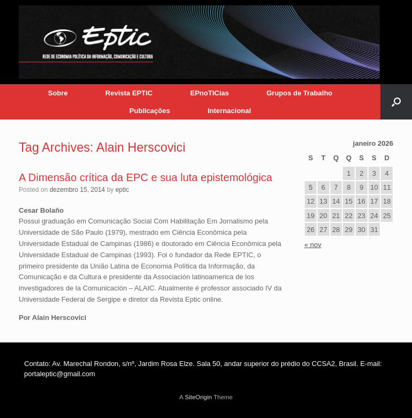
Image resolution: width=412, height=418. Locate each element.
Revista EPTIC (128, 93)
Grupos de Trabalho (300, 93)
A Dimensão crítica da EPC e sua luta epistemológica (145, 177)
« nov (312, 245)
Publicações (149, 111)
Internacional (229, 111)
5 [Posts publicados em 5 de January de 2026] (310, 187)
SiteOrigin (198, 397)
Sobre (58, 93)
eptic (122, 189)
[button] (396, 102)
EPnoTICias (209, 93)
